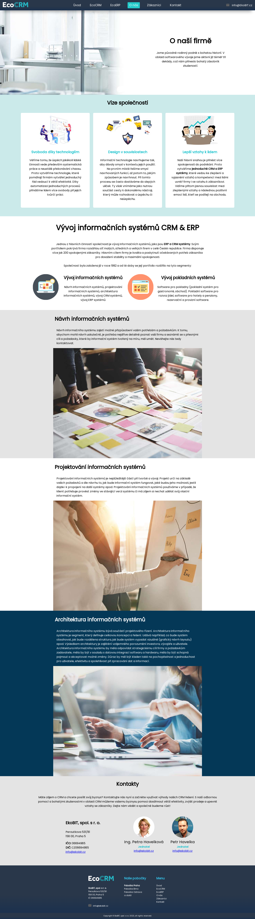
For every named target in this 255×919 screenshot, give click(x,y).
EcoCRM (95, 5)
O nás (133, 5)
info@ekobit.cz (76, 852)
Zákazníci (154, 5)
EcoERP (115, 5)
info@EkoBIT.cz (242, 5)
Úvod (77, 5)
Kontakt (175, 5)
